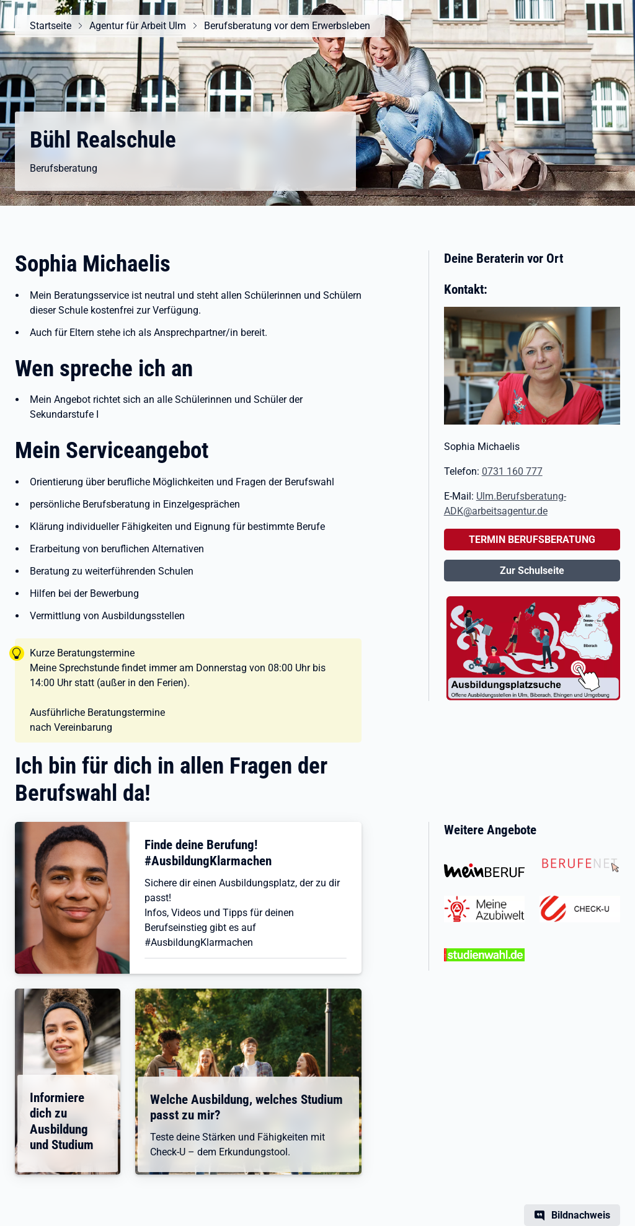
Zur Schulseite (532, 570)
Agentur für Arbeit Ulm (137, 26)
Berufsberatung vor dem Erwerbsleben (287, 26)
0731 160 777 (512, 471)
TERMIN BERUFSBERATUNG (532, 539)
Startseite (50, 26)
